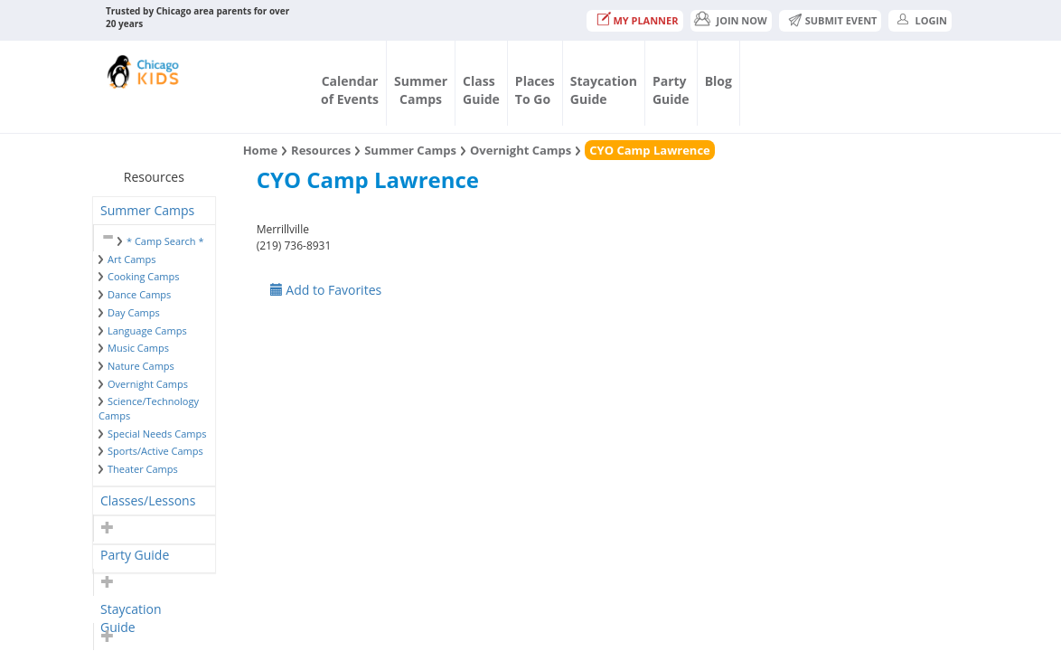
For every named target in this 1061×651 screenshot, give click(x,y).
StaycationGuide (603, 90)
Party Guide (134, 554)
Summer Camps (147, 210)
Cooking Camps (144, 276)
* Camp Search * (165, 241)
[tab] (154, 210)
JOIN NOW (742, 20)
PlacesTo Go (535, 90)
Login (931, 20)
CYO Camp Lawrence (649, 150)
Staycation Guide (130, 611)
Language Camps (147, 330)
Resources (321, 150)
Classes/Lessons (147, 500)
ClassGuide (481, 90)
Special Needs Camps (157, 433)
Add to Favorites (326, 289)
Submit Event (841, 20)
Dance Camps (139, 294)
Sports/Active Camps (155, 451)
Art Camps (131, 259)
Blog (718, 81)
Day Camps (134, 312)
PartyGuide (671, 90)
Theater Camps (143, 469)
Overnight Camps (148, 384)
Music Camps (138, 347)
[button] (105, 237)
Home (260, 150)
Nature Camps (141, 366)
